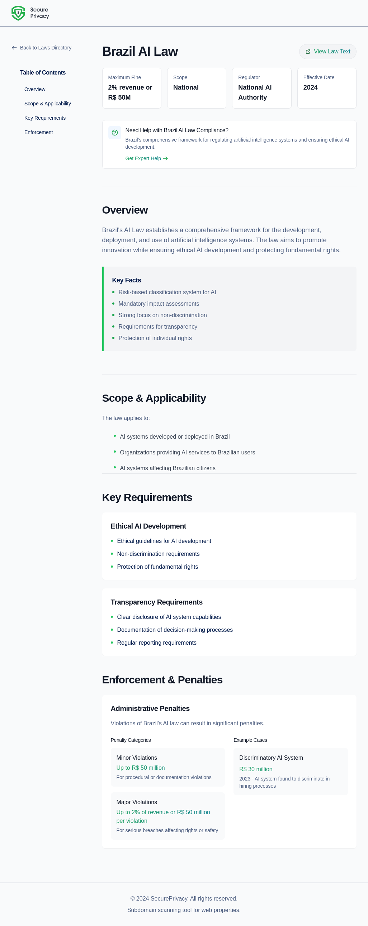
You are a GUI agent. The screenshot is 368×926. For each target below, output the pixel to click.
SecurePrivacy (169, 899)
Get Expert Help (147, 158)
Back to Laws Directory (41, 48)
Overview (34, 89)
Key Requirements (45, 118)
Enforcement (38, 132)
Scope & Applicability (47, 103)
